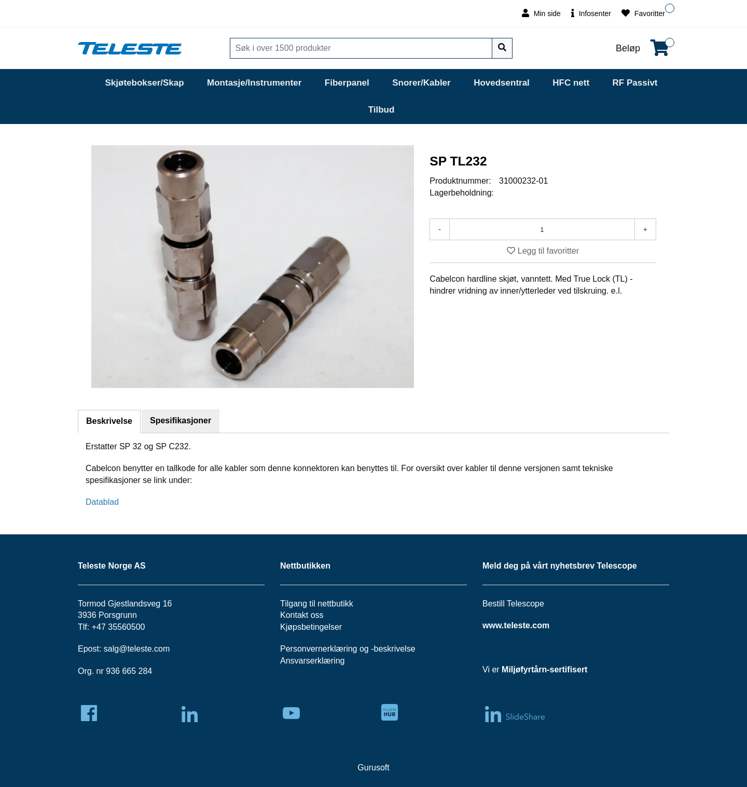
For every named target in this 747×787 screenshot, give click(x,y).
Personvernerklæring (318, 648)
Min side (541, 13)
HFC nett (570, 83)
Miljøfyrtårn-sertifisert (544, 669)
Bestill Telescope (513, 603)
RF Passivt (635, 83)
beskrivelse (395, 648)
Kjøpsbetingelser (311, 627)
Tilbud (381, 110)
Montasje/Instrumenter (254, 83)
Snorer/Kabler (421, 83)
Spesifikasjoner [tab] (180, 420)
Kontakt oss (302, 615)
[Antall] (542, 229)
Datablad (102, 502)
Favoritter (643, 13)
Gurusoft (373, 767)
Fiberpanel (347, 83)
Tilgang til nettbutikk (316, 603)
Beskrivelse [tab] (109, 421)
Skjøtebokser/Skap (144, 83)
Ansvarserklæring (312, 660)
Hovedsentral (502, 83)
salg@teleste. (129, 648)
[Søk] (362, 48)
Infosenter (591, 13)
